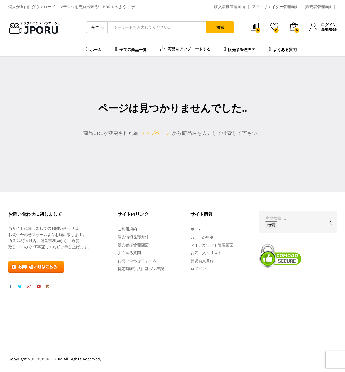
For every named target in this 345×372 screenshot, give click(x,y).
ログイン (323, 25)
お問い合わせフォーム (137, 261)
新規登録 (329, 29)
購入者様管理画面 (229, 6)
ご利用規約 (127, 229)
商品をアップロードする (185, 48)
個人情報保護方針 (133, 237)
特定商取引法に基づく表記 (141, 268)
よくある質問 (283, 49)
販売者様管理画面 (133, 245)
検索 (220, 27)
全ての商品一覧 (131, 49)
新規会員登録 (202, 261)
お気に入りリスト (206, 253)
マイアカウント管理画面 (211, 245)
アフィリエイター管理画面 (275, 6)
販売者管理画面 (319, 6)
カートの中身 (202, 237)
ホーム (94, 49)
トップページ (155, 133)
